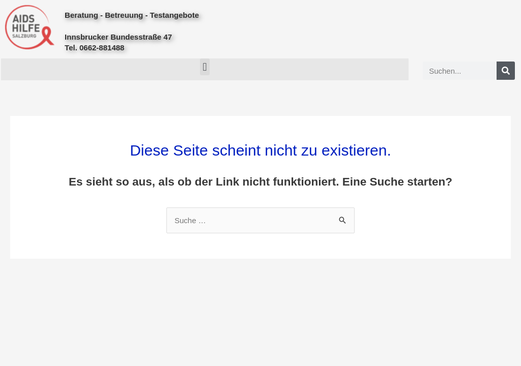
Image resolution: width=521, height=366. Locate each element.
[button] (205, 66)
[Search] (506, 71)
